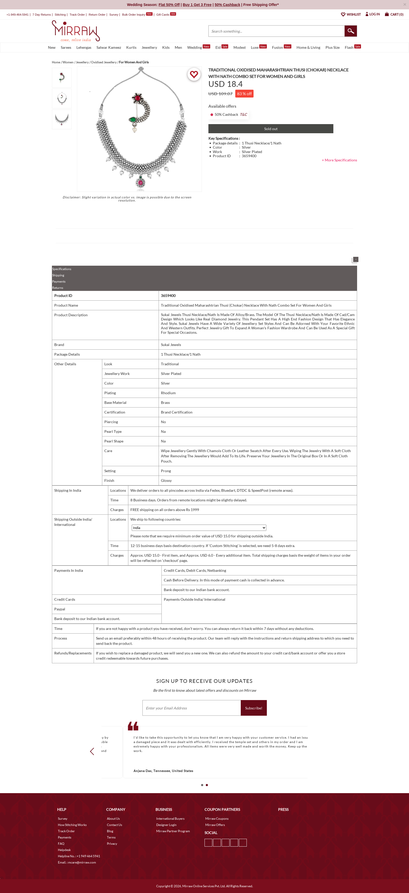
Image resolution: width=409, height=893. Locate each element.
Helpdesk (64, 850)
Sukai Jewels (171, 344)
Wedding (198, 47)
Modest (239, 47)
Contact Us (114, 825)
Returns (57, 288)
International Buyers (170, 819)
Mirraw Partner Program (173, 831)
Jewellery (149, 47)
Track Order (77, 14)
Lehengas (83, 47)
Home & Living (308, 47)
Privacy (112, 844)
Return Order (97, 14)
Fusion (281, 47)
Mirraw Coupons (216, 819)
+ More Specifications (339, 160)
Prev (93, 751)
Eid (221, 47)
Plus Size (333, 47)
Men (178, 47)
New (52, 47)
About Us (113, 819)
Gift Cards (166, 14)
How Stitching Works (72, 825)
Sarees (66, 47)
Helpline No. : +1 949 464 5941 (79, 856)
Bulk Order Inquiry (133, 14)
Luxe (259, 47)
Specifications (61, 269)
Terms (111, 837)
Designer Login (166, 825)
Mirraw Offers (215, 825)
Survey (113, 14)
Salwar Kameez (109, 47)
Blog (110, 831)
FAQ (61, 844)
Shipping (58, 275)
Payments (58, 281)
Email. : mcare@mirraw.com (77, 862)
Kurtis (131, 47)
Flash (353, 47)
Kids (166, 47)
